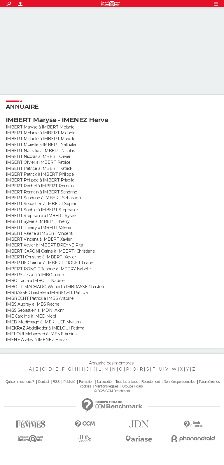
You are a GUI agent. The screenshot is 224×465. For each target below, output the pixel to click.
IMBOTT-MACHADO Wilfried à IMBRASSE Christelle (56, 286)
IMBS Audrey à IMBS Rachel (33, 304)
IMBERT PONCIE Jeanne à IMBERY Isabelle (48, 269)
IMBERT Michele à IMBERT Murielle (40, 138)
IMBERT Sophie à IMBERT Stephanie (42, 209)
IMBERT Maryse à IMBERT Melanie (40, 127)
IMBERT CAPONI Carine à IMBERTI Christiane (50, 251)
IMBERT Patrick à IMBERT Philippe (40, 174)
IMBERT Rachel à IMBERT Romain (40, 186)
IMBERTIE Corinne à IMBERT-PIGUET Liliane (49, 262)
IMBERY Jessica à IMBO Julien (35, 274)
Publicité (69, 382)
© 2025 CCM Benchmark (112, 391)
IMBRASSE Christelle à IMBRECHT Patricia (47, 292)
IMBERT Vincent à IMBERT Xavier (38, 239)
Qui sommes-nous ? (20, 382)
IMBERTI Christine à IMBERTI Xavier (41, 257)
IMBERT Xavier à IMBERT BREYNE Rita (44, 245)
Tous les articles (127, 382)
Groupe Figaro (132, 386)
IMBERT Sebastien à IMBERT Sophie (41, 203)
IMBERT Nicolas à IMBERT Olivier (38, 156)
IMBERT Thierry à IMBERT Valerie (38, 227)
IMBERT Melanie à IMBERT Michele (41, 132)
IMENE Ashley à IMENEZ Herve (36, 339)
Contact (43, 382)
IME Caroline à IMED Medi (31, 316)
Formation (86, 382)
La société (104, 382)
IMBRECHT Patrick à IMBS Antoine (40, 298)
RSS (56, 382)
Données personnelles (179, 382)
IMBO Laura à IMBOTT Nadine (35, 280)
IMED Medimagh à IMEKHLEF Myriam (43, 322)
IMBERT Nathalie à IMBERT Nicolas (40, 150)
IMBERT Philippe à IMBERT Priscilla (40, 180)
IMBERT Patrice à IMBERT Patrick (39, 168)
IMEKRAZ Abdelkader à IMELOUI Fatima (45, 328)
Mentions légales (106, 386)
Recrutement (150, 382)
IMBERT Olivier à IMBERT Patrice (38, 162)
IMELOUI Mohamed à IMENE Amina (41, 334)
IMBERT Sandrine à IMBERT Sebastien (43, 197)
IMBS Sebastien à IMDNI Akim (35, 310)
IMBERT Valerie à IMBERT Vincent (39, 233)
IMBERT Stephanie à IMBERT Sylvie (41, 215)
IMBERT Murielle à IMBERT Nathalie (41, 144)
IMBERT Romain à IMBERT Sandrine (41, 192)
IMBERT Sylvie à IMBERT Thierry (37, 221)
